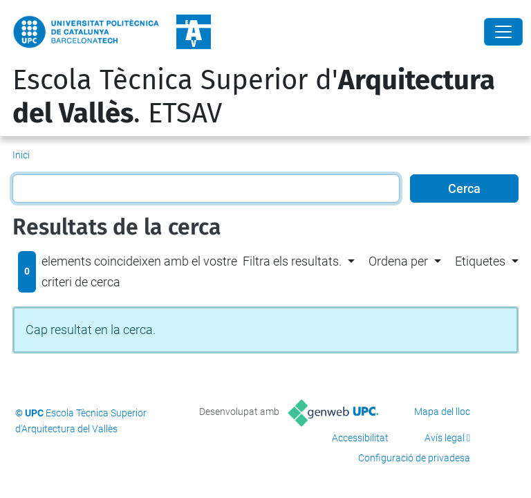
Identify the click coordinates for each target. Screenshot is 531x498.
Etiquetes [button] (480, 261)
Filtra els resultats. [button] (292, 261)
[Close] (503, 32)
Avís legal (445, 437)
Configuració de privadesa (414, 457)
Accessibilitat (360, 437)
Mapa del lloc (442, 411)
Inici (21, 154)
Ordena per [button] (398, 261)
